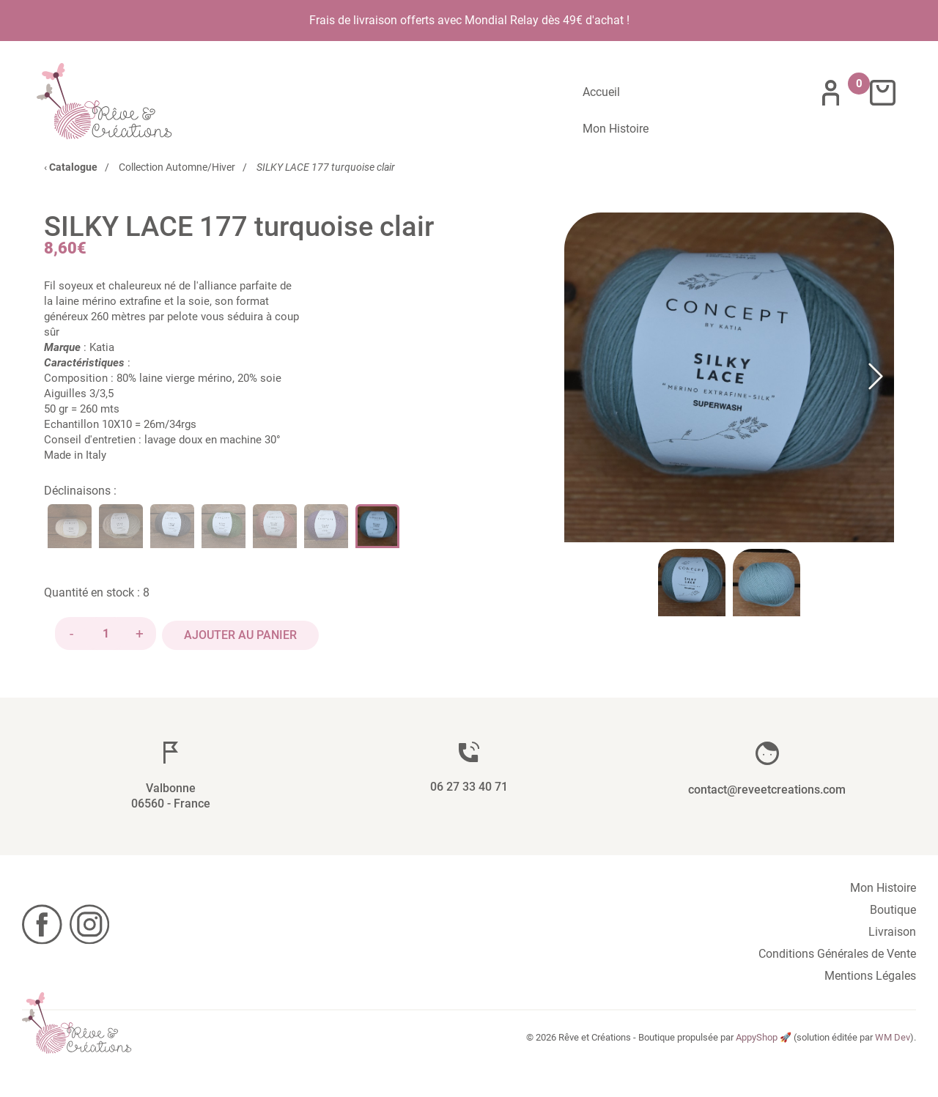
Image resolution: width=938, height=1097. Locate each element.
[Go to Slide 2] (766, 578)
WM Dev (892, 1029)
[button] (729, 373)
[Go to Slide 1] (691, 578)
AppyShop (757, 1029)
